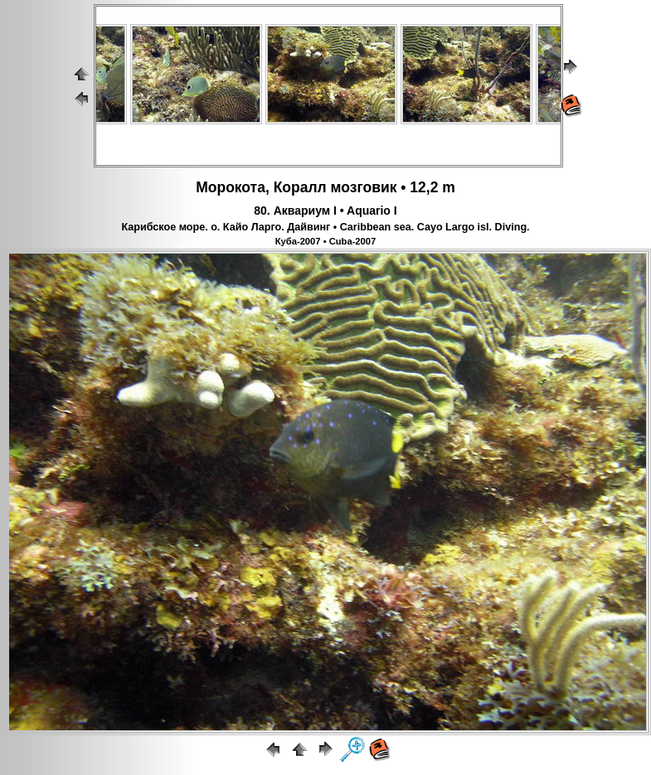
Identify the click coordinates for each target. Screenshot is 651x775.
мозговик (364, 187)
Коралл (300, 187)
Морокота (230, 187)
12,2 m (432, 187)
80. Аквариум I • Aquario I (325, 210)
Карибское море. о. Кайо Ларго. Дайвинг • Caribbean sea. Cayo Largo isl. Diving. (325, 227)
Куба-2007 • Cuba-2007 (326, 241)
